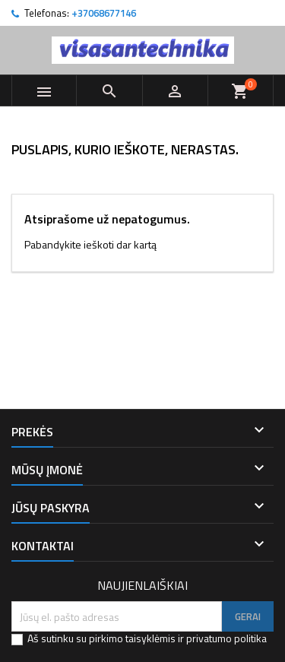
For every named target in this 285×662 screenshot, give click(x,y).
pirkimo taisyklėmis (132, 638)
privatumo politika (226, 638)
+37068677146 (103, 13)
